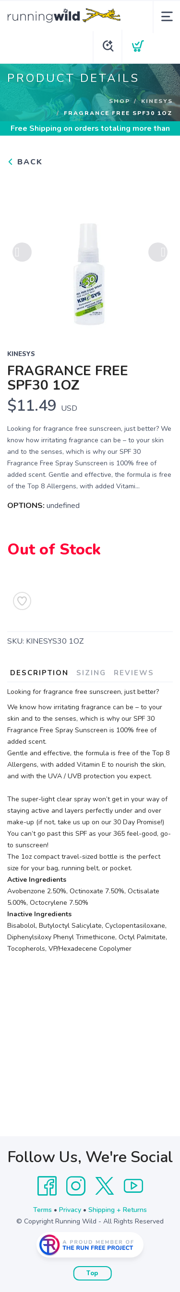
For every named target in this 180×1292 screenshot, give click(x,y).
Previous (22, 252)
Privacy (70, 1209)
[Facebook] (47, 1186)
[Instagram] (75, 1186)
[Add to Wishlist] (22, 601)
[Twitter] (104, 1186)
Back (25, 162)
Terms (42, 1209)
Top (92, 1273)
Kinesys (157, 101)
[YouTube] (133, 1186)
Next (158, 252)
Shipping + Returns (117, 1209)
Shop (119, 101)
